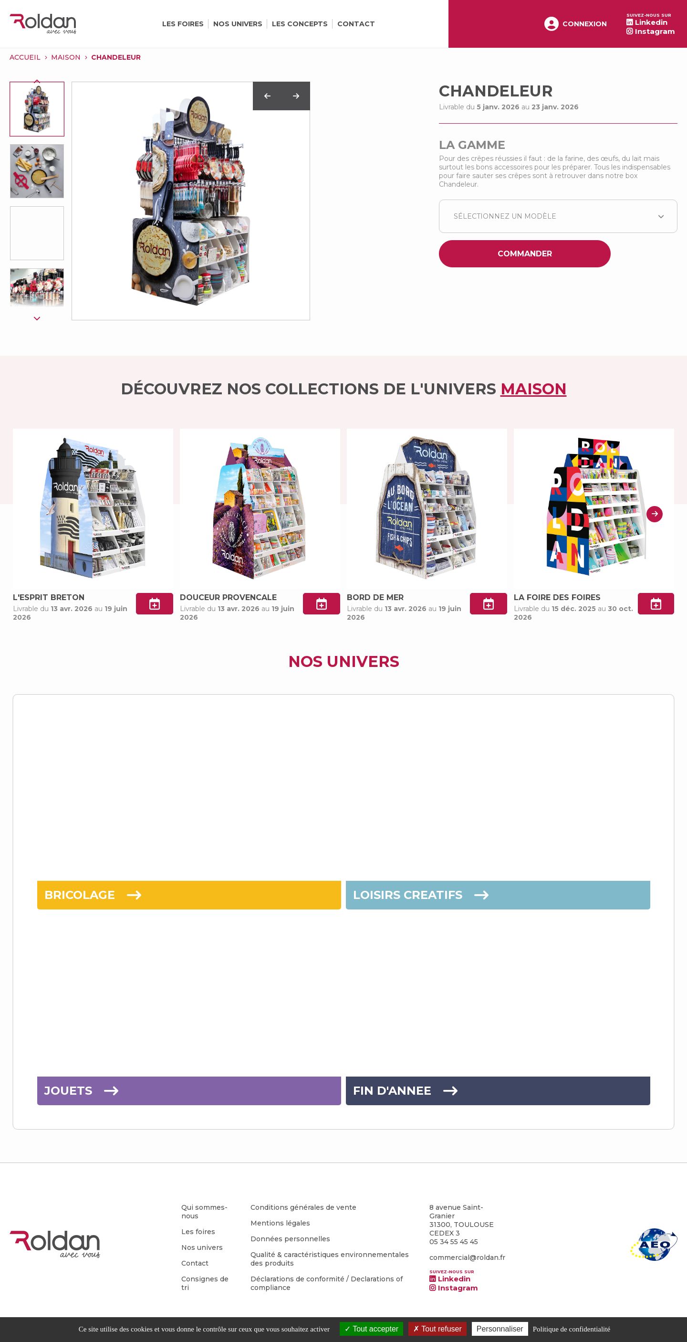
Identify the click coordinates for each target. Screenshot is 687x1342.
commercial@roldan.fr (467, 1257)
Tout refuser (437, 1329)
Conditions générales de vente (303, 1207)
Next (37, 318)
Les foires (183, 24)
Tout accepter (371, 1329)
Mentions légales (280, 1223)
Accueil (25, 57)
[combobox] (558, 216)
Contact (356, 24)
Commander (525, 253)
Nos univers (237, 24)
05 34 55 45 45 (453, 1241)
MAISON (66, 57)
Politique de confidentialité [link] (571, 1329)
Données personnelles (290, 1239)
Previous (37, 81)
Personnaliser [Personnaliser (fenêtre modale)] (500, 1329)
